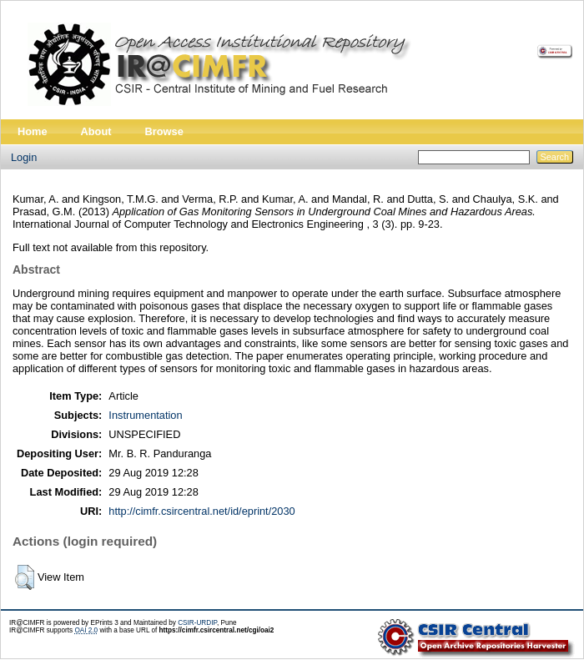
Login (24, 157)
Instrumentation (145, 415)
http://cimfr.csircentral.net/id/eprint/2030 (201, 511)
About (96, 131)
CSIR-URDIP (197, 623)
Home (33, 131)
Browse (164, 131)
